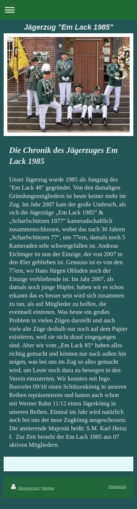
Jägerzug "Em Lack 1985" (68, 27)
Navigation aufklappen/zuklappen (68, 10)
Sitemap (48, 488)
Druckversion (25, 488)
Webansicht (117, 486)
